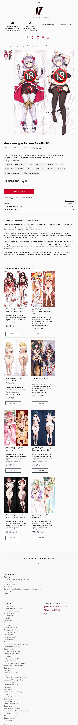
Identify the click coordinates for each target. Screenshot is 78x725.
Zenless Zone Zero (11, 543)
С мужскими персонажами (14, 584)
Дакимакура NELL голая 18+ (38, 435)
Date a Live (8, 589)
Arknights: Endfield (11, 550)
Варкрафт (8, 610)
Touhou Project (10, 667)
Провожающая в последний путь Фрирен (20, 686)
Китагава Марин (10, 634)
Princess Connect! (11, 593)
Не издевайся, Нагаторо (13, 629)
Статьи (6, 514)
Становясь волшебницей (13, 612)
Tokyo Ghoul (8, 698)
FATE (6, 596)
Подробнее (12, 329)
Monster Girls (9, 534)
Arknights (7, 577)
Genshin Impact (10, 546)
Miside (6, 643)
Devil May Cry (9, 615)
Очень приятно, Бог (11, 693)
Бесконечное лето (11, 569)
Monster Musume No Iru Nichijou (16, 565)
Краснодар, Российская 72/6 (55, 527)
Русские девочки (10, 646)
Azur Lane (8, 562)
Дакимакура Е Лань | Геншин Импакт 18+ (63, 371)
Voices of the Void (11, 605)
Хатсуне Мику (9, 603)
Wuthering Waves (10, 674)
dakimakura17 (69, 200)
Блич (6, 669)
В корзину (19, 191)
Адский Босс (9, 560)
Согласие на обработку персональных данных (22, 509)
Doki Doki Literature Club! (14, 579)
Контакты (8, 507)
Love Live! (8, 688)
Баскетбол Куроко (11, 696)
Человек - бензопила (12, 658)
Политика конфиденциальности (16, 500)
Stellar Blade (9, 536)
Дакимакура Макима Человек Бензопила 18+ (14, 436)
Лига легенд (8, 684)
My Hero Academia (11, 581)
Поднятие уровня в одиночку (15, 662)
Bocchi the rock (10, 638)
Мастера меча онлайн (12, 567)
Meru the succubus (11, 558)
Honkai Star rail (9, 553)
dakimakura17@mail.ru (52, 531)
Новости (7, 512)
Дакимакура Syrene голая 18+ (38, 371)
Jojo (5, 636)
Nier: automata (9, 665)
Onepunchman (9, 648)
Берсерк (7, 591)
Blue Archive (9, 555)
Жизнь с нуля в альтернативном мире (19, 650)
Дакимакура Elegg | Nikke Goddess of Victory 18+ (63, 307)
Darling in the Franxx (12, 574)
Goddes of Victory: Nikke (13, 600)
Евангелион (8, 627)
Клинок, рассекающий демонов (16, 672)
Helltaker (7, 539)
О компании (8, 502)
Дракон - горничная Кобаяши (15, 598)
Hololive (7, 660)
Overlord (7, 679)
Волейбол (8, 691)
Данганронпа (9, 655)
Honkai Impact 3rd (11, 624)
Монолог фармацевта (12, 653)
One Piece (8, 617)
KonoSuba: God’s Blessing (13, 586)
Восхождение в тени (12, 681)
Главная (7, 46)
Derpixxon (8, 541)
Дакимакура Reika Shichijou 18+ (13, 371)
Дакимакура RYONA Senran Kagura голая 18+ (39, 307)
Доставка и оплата (11, 505)
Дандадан (8, 641)
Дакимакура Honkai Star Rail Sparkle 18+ (14, 306)
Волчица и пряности (12, 572)
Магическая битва (11, 677)
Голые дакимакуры (18, 46)
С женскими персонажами (14, 529)
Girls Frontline (9, 619)
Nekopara (7, 608)
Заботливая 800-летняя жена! (16, 631)
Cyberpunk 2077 (10, 622)
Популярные (9, 527)
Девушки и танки (10, 548)
